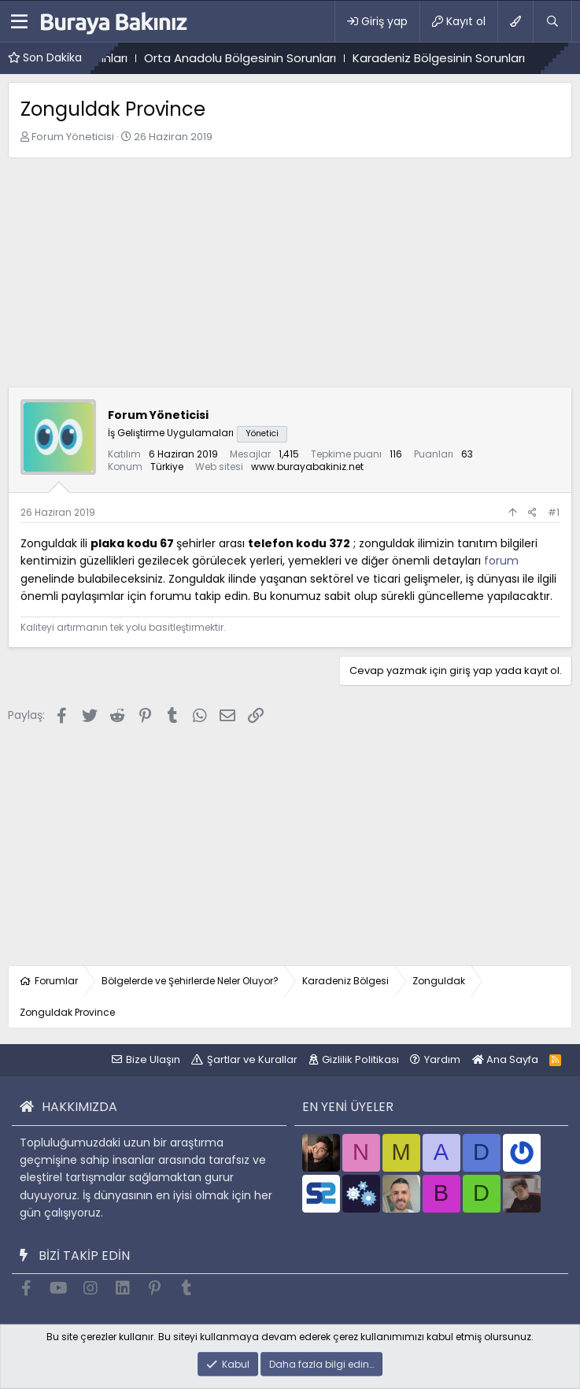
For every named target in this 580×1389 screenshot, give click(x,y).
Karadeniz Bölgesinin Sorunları (457, 58)
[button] (19, 21)
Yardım (442, 1059)
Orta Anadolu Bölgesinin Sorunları (258, 58)
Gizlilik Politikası (360, 1059)
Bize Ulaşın (153, 1059)
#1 (554, 512)
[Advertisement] (290, 276)
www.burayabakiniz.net (307, 466)
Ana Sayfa (505, 1059)
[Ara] (552, 21)
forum (501, 561)
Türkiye (166, 466)
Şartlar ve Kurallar (252, 1059)
